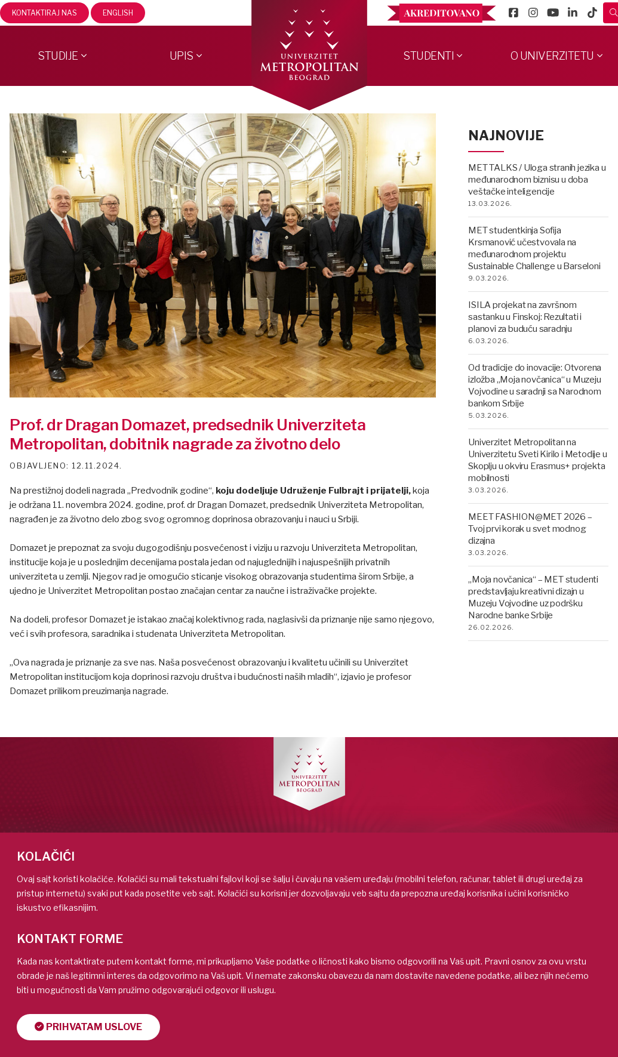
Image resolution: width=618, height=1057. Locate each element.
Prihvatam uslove (89, 1027)
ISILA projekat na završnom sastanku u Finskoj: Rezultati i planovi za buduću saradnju (525, 317)
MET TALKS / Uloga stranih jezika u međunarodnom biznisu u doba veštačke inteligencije (536, 179)
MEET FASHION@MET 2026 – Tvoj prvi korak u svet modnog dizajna (530, 528)
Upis (181, 56)
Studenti (428, 56)
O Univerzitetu (552, 56)
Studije (58, 56)
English (118, 12)
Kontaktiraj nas (44, 12)
